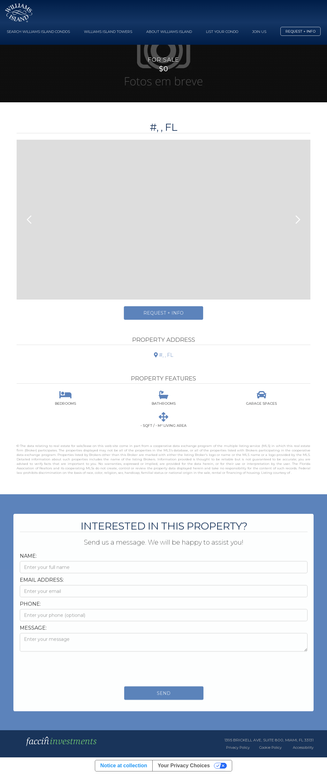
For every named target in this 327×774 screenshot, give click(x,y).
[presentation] (68, 673)
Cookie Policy (270, 747)
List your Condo (222, 31)
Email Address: (42, 586)
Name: (28, 562)
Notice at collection (123, 765)
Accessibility (303, 747)
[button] (29, 220)
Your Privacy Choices (184, 765)
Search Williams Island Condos (38, 31)
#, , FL (163, 355)
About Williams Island (169, 31)
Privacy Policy (238, 747)
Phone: (30, 610)
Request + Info (300, 31)
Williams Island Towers (108, 31)
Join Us (259, 31)
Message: (33, 634)
